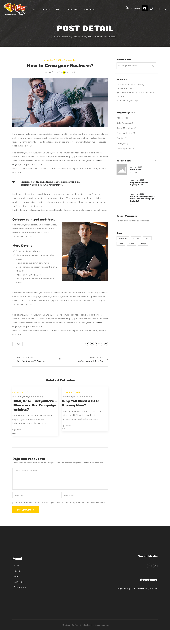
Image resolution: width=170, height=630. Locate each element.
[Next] (155, 161)
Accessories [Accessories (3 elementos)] (123, 238)
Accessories (122, 117)
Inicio (33, 9)
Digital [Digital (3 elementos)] (147, 238)
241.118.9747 (135, 8)
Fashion (120, 138)
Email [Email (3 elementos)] (121, 243)
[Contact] (127, 8)
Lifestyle (121, 143)
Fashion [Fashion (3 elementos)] (131, 243)
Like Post (57, 72)
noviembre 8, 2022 (52, 60)
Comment (69, 72)
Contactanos (89, 9)
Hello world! (136, 169)
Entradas (66, 36)
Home (57, 36)
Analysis (17, 344)
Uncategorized (124, 148)
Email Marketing (124, 133)
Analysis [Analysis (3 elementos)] (136, 238)
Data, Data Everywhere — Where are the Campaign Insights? (142, 198)
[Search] (165, 9)
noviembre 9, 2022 (137, 180)
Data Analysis (79, 36)
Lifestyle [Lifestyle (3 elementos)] (143, 243)
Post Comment (24, 509)
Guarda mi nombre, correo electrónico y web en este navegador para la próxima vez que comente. (61, 502)
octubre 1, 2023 (136, 167)
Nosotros (46, 9)
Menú (58, 9)
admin (134, 173)
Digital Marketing (125, 128)
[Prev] (153, 161)
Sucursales (72, 9)
